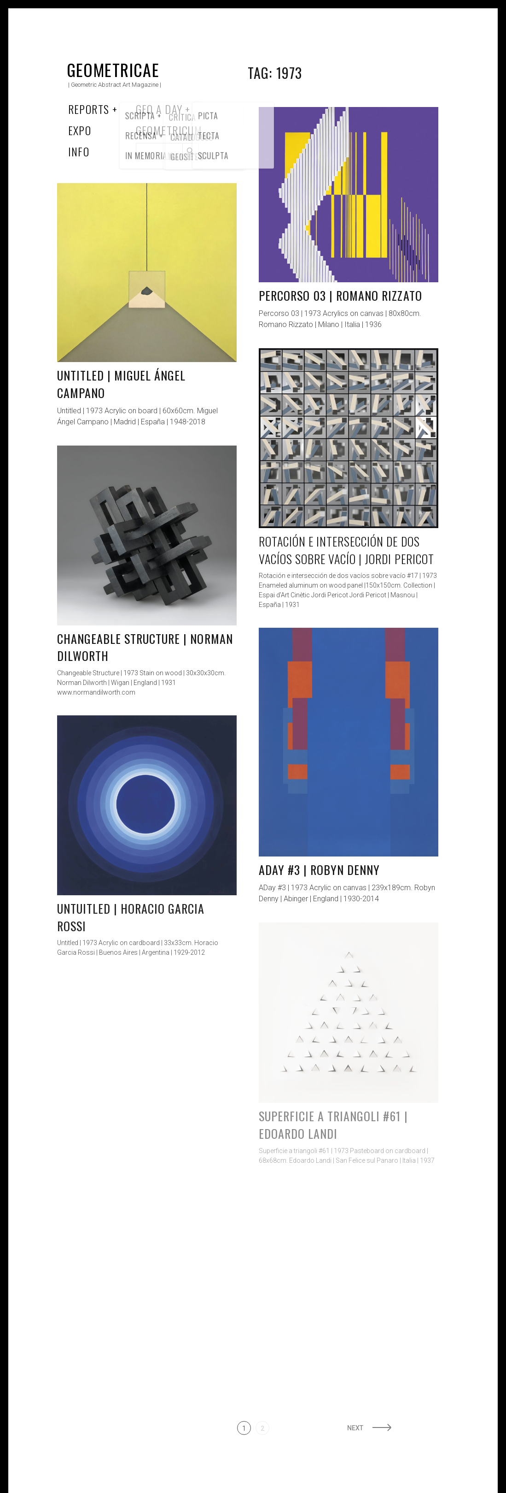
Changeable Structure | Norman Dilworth (145, 647)
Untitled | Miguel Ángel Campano (121, 384)
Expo (80, 130)
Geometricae (113, 69)
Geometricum (169, 130)
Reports (89, 109)
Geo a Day (159, 109)
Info (79, 151)
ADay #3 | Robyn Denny (319, 870)
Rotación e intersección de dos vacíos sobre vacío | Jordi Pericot (346, 550)
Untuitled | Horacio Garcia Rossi (131, 917)
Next (355, 1428)
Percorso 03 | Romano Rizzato (340, 295)
